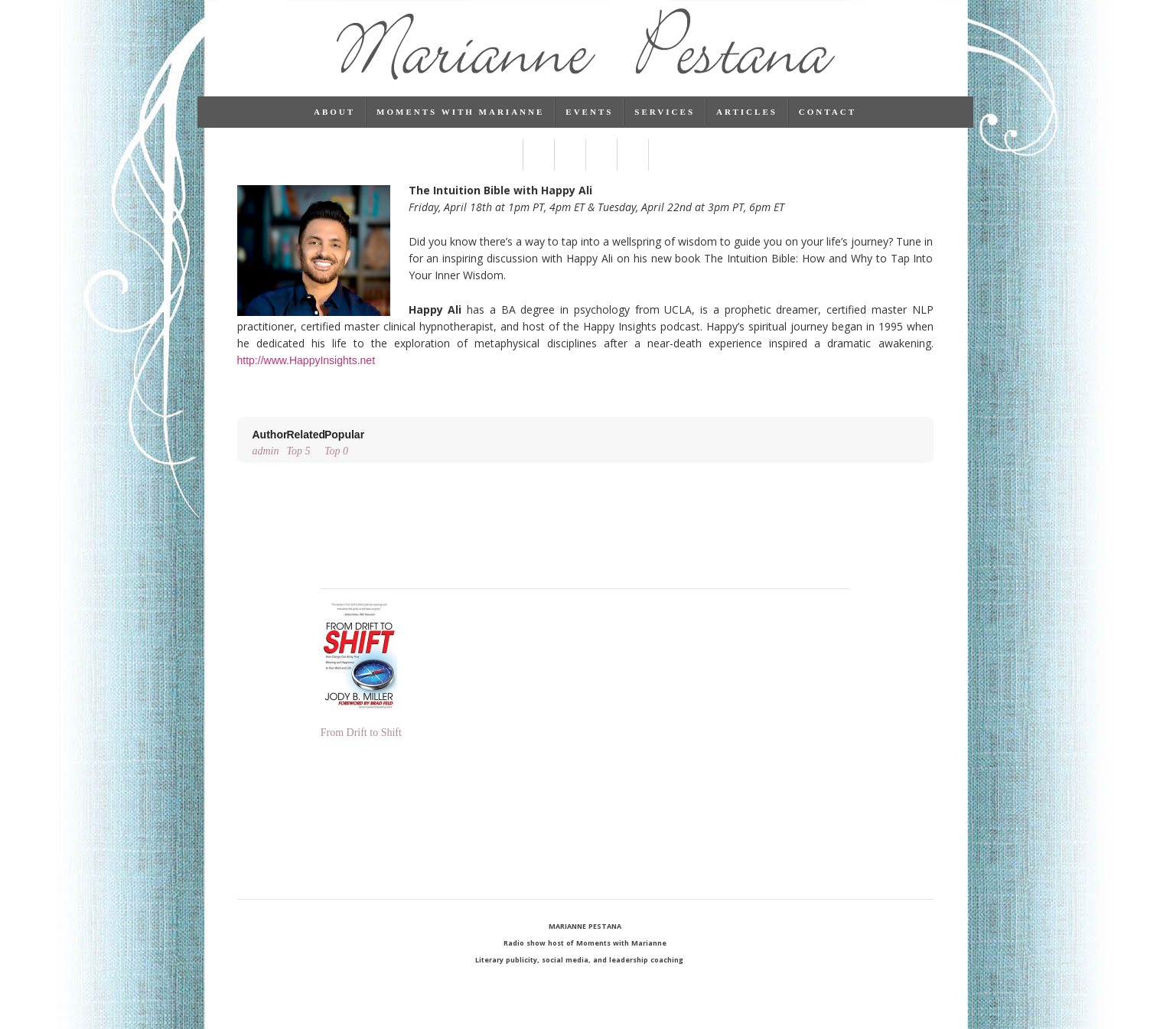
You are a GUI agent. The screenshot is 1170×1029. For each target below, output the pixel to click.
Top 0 (344, 455)
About (334, 126)
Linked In (569, 169)
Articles (746, 126)
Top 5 (305, 455)
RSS (664, 169)
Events (589, 126)
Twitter (538, 169)
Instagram (632, 169)
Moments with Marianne (460, 126)
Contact (827, 126)
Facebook (507, 169)
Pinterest (601, 169)
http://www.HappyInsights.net (306, 375)
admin (270, 455)
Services (664, 126)
